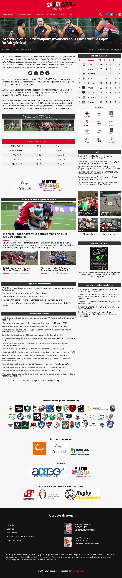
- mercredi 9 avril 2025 (34, 367)
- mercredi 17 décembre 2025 (37, 331)
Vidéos (72, 14)
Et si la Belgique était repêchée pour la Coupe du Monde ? (97, 290)
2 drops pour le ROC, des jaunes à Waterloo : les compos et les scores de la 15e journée (36, 304)
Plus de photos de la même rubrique (99, 234)
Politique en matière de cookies (21, 536)
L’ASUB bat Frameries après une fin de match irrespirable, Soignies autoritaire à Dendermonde (37, 289)
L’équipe (10, 529)
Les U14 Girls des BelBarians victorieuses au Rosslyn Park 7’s (95, 157)
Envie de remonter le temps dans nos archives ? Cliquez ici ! (39, 380)
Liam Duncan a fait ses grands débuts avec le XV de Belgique (97, 183)
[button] (12, 125)
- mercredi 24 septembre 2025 (37, 360)
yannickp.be (78, 571)
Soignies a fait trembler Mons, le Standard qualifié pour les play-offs (31, 300)
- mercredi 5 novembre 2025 (35, 344)
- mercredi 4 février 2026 (34, 326)
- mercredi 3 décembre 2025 (38, 339)
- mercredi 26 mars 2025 (38, 375)
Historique (11, 525)
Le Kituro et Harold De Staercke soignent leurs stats (24, 296)
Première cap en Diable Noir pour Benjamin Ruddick (97, 178)
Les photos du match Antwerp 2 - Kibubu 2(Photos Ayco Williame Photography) (38, 116)
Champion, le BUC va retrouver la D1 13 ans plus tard (25, 293)
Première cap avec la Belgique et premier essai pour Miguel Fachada (99, 167)
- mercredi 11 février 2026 (34, 323)
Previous (7, 125)
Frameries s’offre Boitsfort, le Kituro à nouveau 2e (99, 302)
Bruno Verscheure (27, 49)
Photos (63, 14)
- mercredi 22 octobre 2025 (32, 349)
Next (70, 125)
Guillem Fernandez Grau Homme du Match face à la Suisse (98, 173)
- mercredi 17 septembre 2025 (36, 364)
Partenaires (12, 532)
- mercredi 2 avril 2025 (30, 371)
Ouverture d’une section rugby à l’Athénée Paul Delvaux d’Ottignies (98, 162)
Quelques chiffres (14, 540)
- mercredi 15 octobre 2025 (38, 352)
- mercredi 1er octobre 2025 (35, 355)
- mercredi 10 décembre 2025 (32, 335)
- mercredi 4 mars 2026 (38, 319)
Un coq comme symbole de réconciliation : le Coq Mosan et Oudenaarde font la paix (97, 314)
